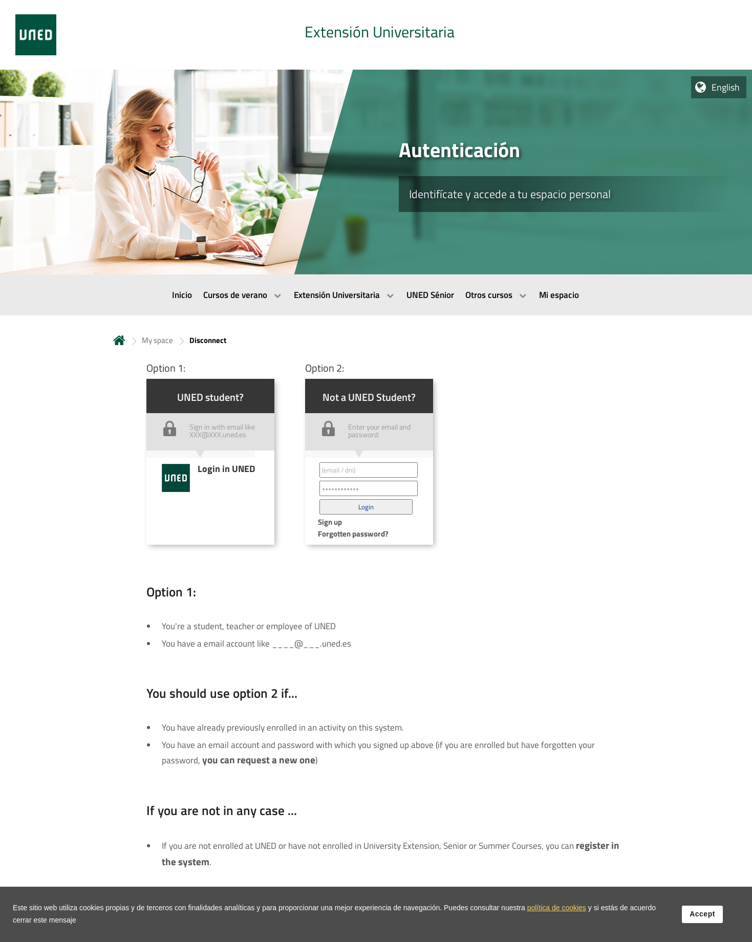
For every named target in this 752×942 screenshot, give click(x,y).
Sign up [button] (330, 522)
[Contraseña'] (368, 488)
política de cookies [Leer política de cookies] (556, 913)
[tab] (376, 35)
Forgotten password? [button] (353, 534)
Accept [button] (702, 919)
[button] (366, 507)
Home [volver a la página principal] (119, 340)
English (726, 87)
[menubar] (376, 295)
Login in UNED (226, 469)
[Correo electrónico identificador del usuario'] (368, 470)
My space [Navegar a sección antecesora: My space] (157, 340)
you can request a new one (258, 760)
